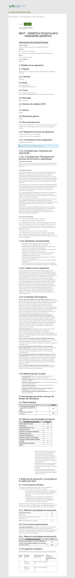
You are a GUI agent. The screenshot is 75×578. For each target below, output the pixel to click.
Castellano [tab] (27, 24)
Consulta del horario (38, 16)
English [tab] (20, 24)
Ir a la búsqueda (13, 16)
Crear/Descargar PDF (25, 16)
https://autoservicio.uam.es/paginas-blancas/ (32, 146)
